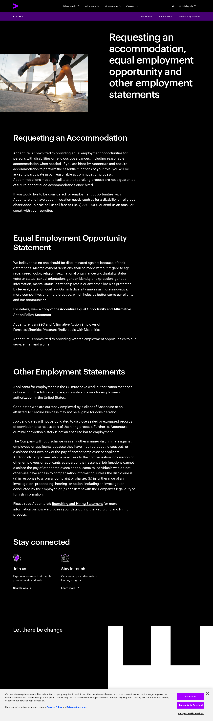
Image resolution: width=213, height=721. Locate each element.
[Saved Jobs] (165, 16)
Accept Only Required (191, 705)
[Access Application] (189, 16)
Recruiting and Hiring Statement (77, 503)
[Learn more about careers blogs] (70, 588)
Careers (18, 16)
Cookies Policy (54, 707)
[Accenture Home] (23, 6)
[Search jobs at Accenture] (22, 588)
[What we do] (72, 6)
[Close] (207, 693)
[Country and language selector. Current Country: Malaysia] (188, 6)
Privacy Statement (76, 707)
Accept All (190, 696)
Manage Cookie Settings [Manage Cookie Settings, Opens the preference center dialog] (191, 713)
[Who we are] (113, 6)
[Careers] (133, 6)
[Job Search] (146, 16)
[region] (106, 705)
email (125, 204)
